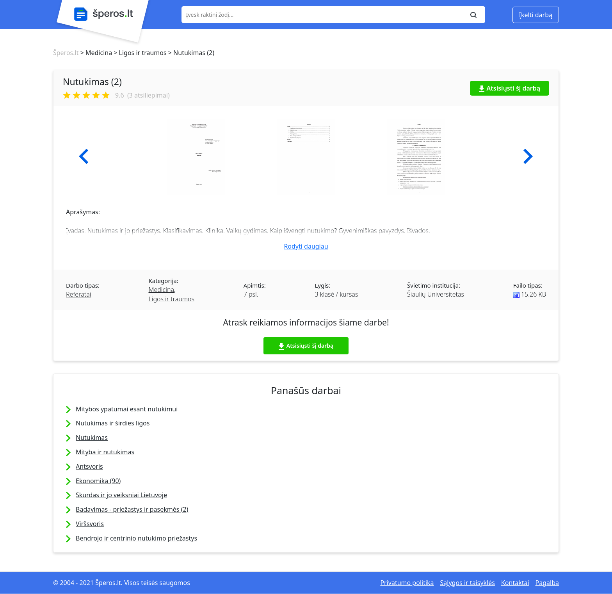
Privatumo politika (407, 582)
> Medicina (95, 52)
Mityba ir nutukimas (105, 452)
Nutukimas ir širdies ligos (112, 423)
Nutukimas (92, 437)
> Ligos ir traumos (139, 52)
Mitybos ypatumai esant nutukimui (127, 409)
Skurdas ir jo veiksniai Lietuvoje (121, 495)
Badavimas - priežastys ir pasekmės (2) (132, 509)
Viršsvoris (90, 523)
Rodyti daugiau (306, 246)
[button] (84, 156)
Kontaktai (515, 582)
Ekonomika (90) (98, 481)
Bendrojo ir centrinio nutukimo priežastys (136, 538)
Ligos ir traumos (172, 299)
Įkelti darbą (535, 15)
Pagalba (547, 582)
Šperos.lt (65, 52)
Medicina (161, 289)
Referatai (78, 294)
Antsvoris (89, 466)
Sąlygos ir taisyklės (467, 582)
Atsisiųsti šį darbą (510, 88)
